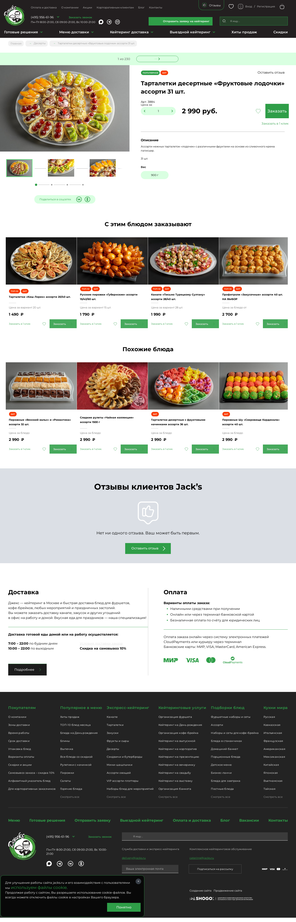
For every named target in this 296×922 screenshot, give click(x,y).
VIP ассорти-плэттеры (123, 785)
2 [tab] (51, 185)
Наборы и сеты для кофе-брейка (235, 737)
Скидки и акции (20, 769)
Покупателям (22, 712)
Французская (273, 745)
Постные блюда (222, 793)
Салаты (65, 785)
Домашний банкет (224, 753)
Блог (141, 7)
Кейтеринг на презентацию (178, 761)
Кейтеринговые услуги (182, 712)
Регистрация (266, 6)
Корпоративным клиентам (115, 7)
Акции (87, 7)
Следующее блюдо (155, 58)
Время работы (18, 737)
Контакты (155, 7)
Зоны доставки (19, 729)
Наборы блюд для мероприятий (130, 793)
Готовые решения (21, 32)
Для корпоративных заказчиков (32, 793)
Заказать (261, 111)
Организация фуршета (175, 721)
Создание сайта (201, 896)
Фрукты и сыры (118, 745)
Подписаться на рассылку (215, 873)
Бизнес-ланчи (221, 777)
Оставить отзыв (275, 73)
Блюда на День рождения (79, 737)
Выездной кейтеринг (190, 32)
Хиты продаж (244, 32)
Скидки (280, 32)
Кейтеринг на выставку (175, 785)
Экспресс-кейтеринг (128, 712)
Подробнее (24, 674)
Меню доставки (74, 32)
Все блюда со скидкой (76, 761)
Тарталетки (115, 729)
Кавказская (272, 729)
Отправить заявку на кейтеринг (186, 21)
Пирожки (67, 777)
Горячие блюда (71, 793)
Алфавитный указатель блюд (29, 785)
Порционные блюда (225, 761)
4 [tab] (83, 185)
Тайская (270, 793)
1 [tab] (36, 185)
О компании (70, 7)
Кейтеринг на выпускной (176, 745)
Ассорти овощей (119, 777)
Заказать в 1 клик (261, 124)
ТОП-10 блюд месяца (75, 729)
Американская (275, 753)
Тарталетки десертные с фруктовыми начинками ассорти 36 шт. (183, 424)
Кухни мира (276, 712)
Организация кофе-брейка (178, 737)
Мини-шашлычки (119, 769)
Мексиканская (274, 761)
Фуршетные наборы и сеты (230, 721)
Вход (248, 6)
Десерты (113, 753)
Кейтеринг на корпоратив (177, 753)
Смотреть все (70, 801)
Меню (14, 824)
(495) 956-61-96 (42, 17)
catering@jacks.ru (202, 862)
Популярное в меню (81, 712)
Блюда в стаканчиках (226, 745)
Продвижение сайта (228, 896)
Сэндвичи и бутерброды (124, 761)
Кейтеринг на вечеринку (176, 769)
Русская (269, 721)
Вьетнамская (273, 785)
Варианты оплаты (21, 761)
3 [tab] (67, 185)
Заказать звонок (80, 17)
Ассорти (217, 729)
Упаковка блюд (19, 753)
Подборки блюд (227, 712)
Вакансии (249, 824)
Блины (65, 745)
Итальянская (273, 737)
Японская (271, 777)
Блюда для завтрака (225, 785)
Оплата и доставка (44, 7)
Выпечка (66, 753)
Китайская (271, 769)
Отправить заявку (93, 824)
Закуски (113, 737)
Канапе (112, 721)
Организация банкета (174, 793)
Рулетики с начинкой (75, 769)
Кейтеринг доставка (129, 32)
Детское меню (221, 769)
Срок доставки (19, 745)
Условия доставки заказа (101, 648)
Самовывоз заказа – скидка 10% (31, 777)
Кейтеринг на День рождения (180, 729)
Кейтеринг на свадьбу (174, 777)
